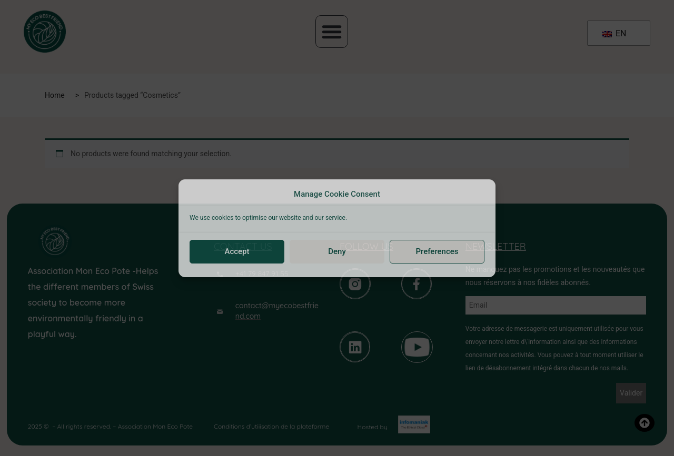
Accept (236, 251)
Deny (337, 251)
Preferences (436, 251)
